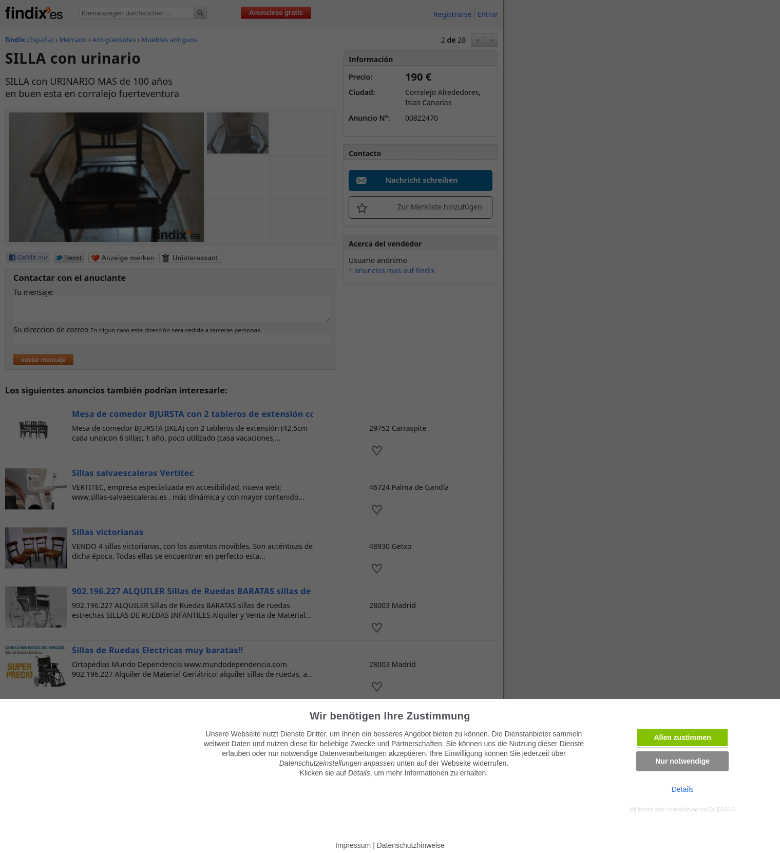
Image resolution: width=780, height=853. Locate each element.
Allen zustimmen (682, 737)
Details (683, 789)
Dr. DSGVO (722, 809)
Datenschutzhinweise (411, 845)
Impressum (353, 845)
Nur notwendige (682, 761)
